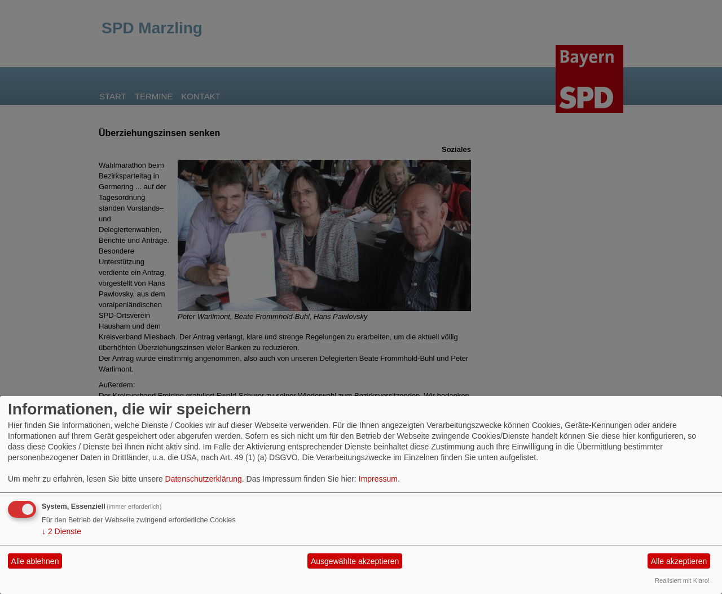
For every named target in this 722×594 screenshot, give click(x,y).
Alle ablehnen (35, 561)
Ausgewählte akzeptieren (355, 561)
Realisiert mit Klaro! (682, 580)
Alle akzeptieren (679, 561)
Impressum (378, 478)
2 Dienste (61, 531)
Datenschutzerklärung (203, 478)
